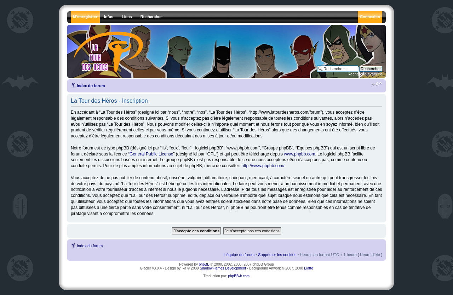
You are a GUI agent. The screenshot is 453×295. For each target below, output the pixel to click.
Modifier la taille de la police (377, 84)
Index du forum (91, 86)
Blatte (308, 268)
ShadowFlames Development (223, 268)
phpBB (204, 264)
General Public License (151, 154)
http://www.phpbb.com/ (262, 165)
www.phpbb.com (299, 154)
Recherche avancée (365, 74)
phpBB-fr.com (239, 276)
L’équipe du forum (239, 255)
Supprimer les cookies (277, 255)
